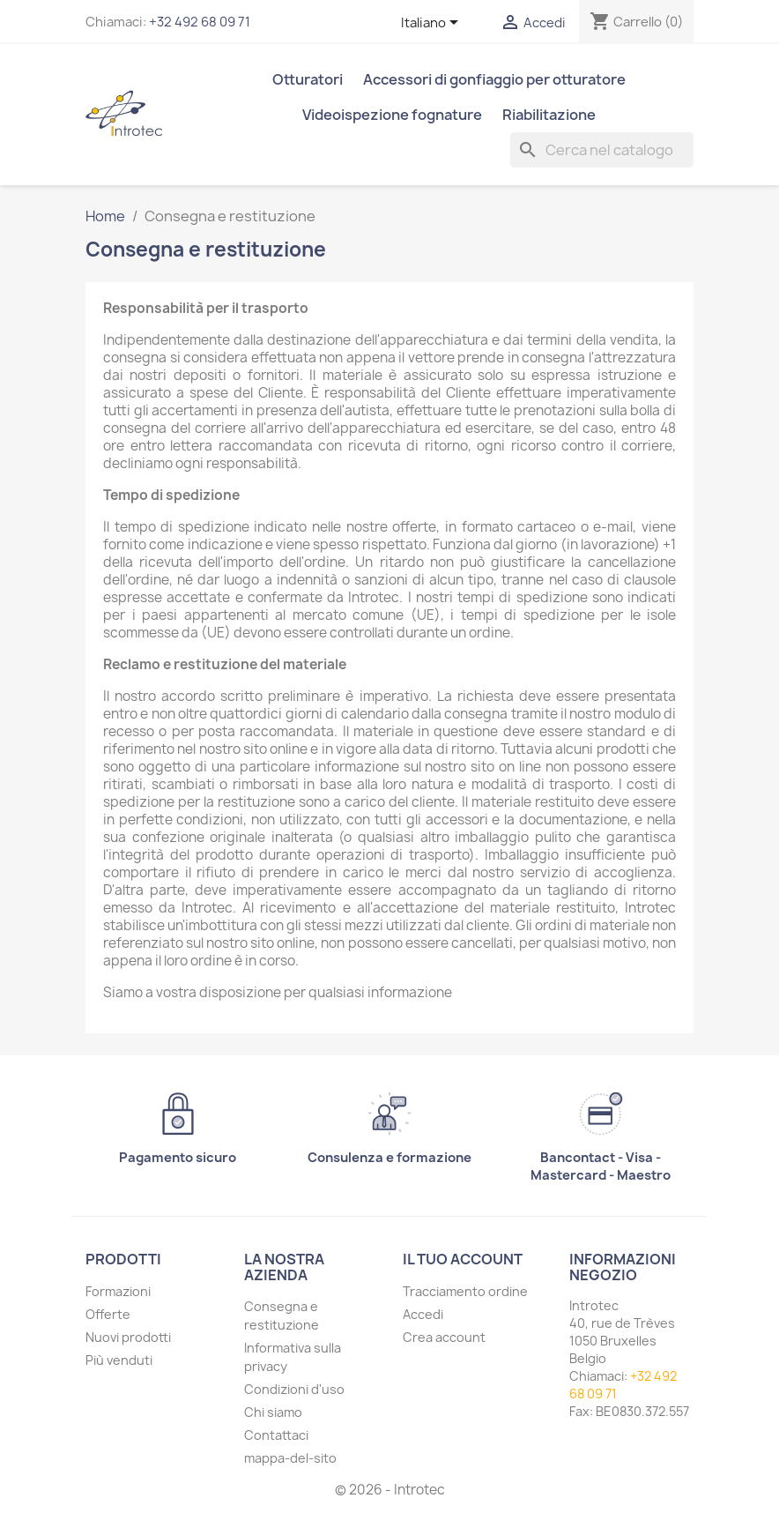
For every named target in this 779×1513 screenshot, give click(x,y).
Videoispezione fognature (392, 114)
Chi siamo (273, 1412)
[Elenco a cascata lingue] (432, 23)
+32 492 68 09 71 (199, 22)
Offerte (107, 1314)
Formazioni (118, 1291)
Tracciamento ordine (465, 1291)
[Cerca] (602, 150)
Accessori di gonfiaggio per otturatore (494, 79)
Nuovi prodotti (128, 1337)
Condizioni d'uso (294, 1389)
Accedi (423, 1314)
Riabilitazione (549, 114)
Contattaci (276, 1435)
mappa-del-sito (290, 1458)
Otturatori (307, 79)
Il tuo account (463, 1259)
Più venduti (118, 1360)
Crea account (444, 1337)
